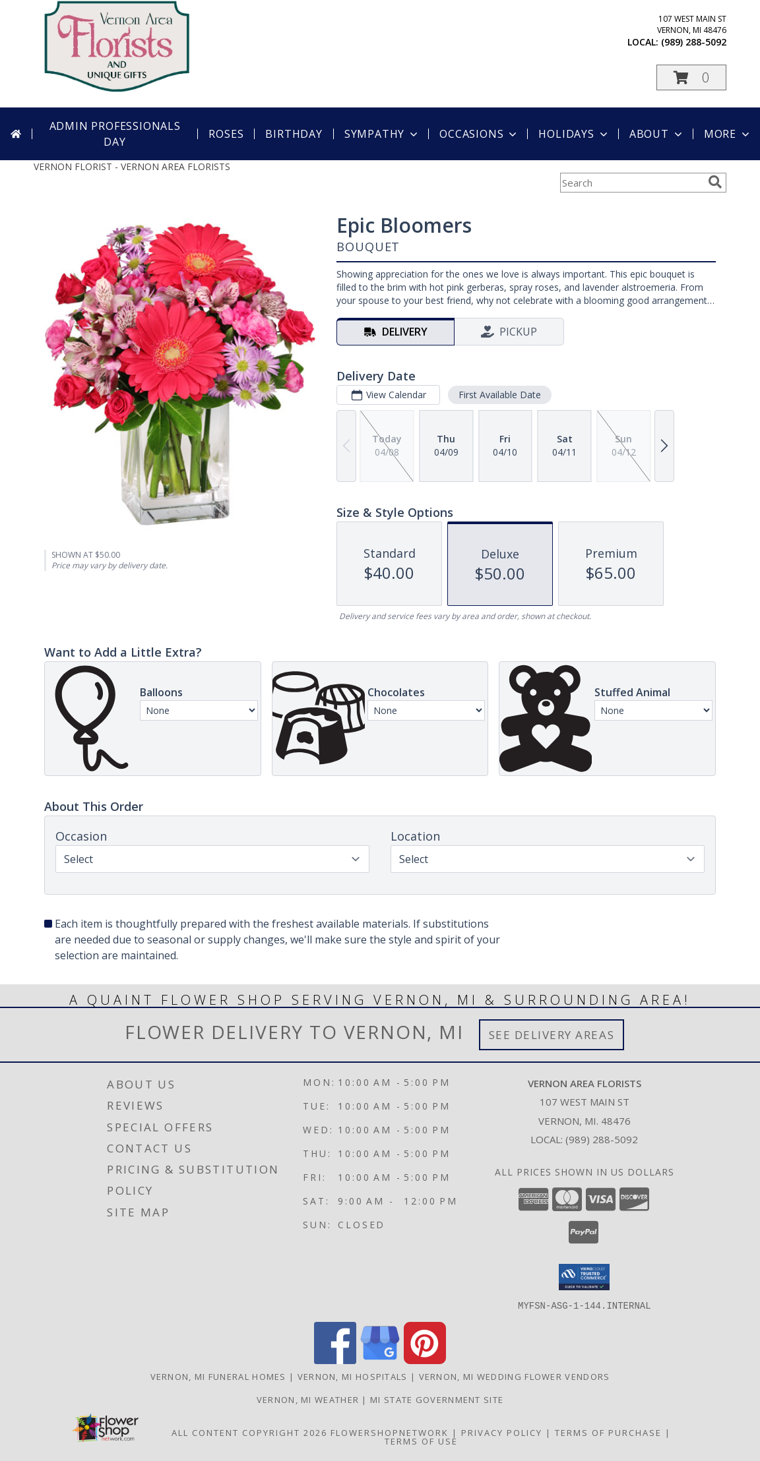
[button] (691, 77)
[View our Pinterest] (425, 1360)
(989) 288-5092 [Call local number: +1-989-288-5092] (693, 42)
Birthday (293, 134)
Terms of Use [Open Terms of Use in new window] (421, 1440)
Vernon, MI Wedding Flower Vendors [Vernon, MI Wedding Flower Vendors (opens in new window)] (514, 1376)
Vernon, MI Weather (308, 1399)
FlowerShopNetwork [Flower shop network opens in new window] (390, 1432)
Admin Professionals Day (115, 134)
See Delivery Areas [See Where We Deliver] (552, 1034)
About (657, 134)
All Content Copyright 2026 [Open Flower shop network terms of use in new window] (249, 1432)
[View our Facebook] (335, 1360)
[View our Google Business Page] (380, 1360)
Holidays (574, 134)
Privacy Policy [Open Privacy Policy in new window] (501, 1432)
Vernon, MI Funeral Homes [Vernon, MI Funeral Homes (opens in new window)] (218, 1376)
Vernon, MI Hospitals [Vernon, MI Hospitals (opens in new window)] (353, 1376)
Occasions (479, 134)
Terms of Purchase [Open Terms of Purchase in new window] (608, 1432)
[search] (715, 182)
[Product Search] (631, 182)
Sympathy (382, 134)
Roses (225, 134)
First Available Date (500, 394)
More (728, 134)
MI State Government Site (436, 1399)
